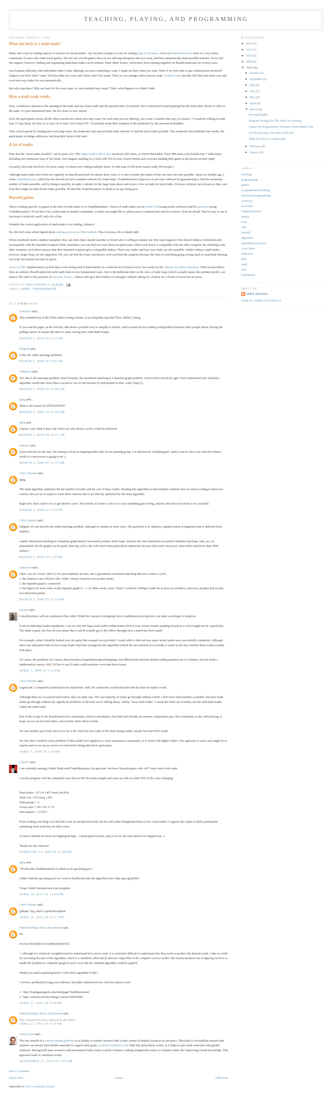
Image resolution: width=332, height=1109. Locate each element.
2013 (249, 43)
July (252, 85)
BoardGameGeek (181, 53)
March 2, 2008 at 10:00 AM (42, 389)
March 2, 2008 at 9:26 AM (41, 361)
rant (243, 269)
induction (247, 253)
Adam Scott (26, 1034)
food (244, 222)
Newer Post (16, 1077)
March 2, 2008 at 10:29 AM (42, 412)
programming (249, 179)
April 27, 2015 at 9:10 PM (40, 1003)
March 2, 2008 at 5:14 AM (41, 338)
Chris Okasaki (27, 473)
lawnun (23, 609)
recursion (247, 206)
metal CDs (152, 206)
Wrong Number (258, 114)
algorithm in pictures (253, 243)
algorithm (247, 237)
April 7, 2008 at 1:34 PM (39, 751)
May (253, 97)
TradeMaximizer (26, 179)
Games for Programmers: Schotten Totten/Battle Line (281, 126)
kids (244, 259)
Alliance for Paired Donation (181, 267)
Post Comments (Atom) (40, 1086)
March (254, 109)
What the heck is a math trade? (267, 138)
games (26, 289)
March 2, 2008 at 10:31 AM (42, 434)
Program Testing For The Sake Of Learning (275, 120)
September (256, 79)
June (253, 91)
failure (245, 216)
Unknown (25, 311)
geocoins (202, 206)
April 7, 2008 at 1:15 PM (39, 670)
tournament (248, 274)
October (255, 73)
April (253, 103)
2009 (249, 61)
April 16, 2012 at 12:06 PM (41, 894)
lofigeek (24, 348)
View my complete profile (261, 300)
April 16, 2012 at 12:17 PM (41, 917)
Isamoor (24, 445)
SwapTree (170, 75)
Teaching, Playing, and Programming (166, 19)
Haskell (246, 232)
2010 (249, 55)
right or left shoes (148, 53)
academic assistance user (113, 1045)
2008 (249, 67)
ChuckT (24, 762)
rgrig (22, 399)
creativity (247, 201)
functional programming (256, 195)
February (255, 146)
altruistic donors (62, 277)
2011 (249, 49)
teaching (246, 174)
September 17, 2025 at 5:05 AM (45, 1061)
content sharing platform (60, 1040)
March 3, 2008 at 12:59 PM (41, 599)
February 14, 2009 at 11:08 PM (45, 851)
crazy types (248, 248)
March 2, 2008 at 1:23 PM (40, 509)
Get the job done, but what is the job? (271, 132)
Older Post (221, 1077)
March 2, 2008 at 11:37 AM (42, 462)
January (255, 152)
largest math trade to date (96, 154)
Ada (244, 227)
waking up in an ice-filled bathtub (76, 232)
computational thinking (255, 190)
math (244, 264)
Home (119, 1077)
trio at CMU (19, 267)
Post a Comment (19, 1071)
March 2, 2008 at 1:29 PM (40, 557)
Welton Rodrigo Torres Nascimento (40, 927)
